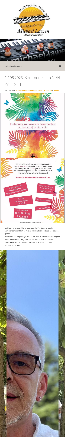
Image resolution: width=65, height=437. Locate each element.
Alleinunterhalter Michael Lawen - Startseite (34, 90)
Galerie (56, 90)
